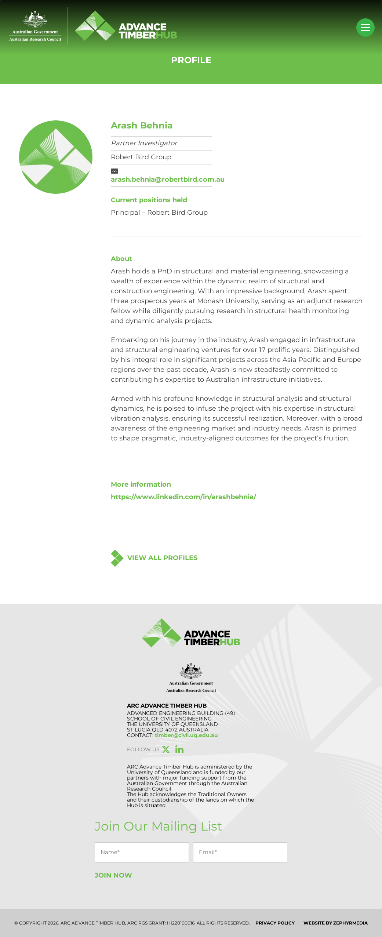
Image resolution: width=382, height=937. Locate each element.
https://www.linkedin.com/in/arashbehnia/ (183, 497)
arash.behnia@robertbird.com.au (168, 179)
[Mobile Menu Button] (365, 27)
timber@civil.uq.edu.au (186, 735)
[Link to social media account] (166, 751)
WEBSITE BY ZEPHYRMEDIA (335, 923)
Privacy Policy (275, 923)
